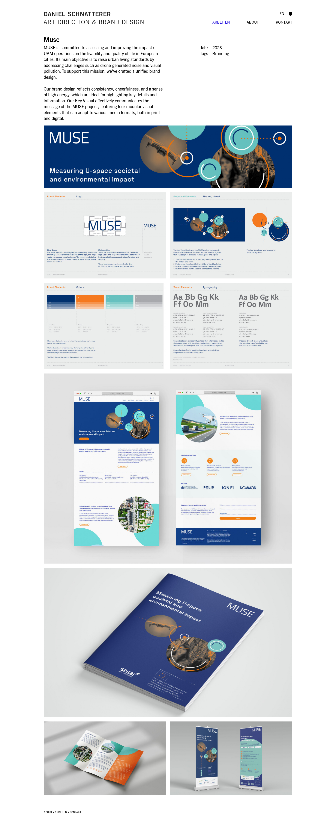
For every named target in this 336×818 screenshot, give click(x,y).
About (253, 22)
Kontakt (284, 22)
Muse (52, 39)
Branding (220, 53)
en (281, 13)
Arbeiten (221, 22)
